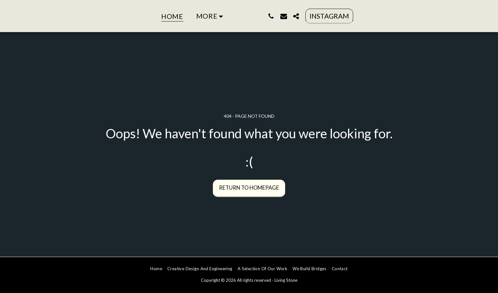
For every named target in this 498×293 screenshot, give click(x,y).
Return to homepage (249, 188)
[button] (302, 16)
